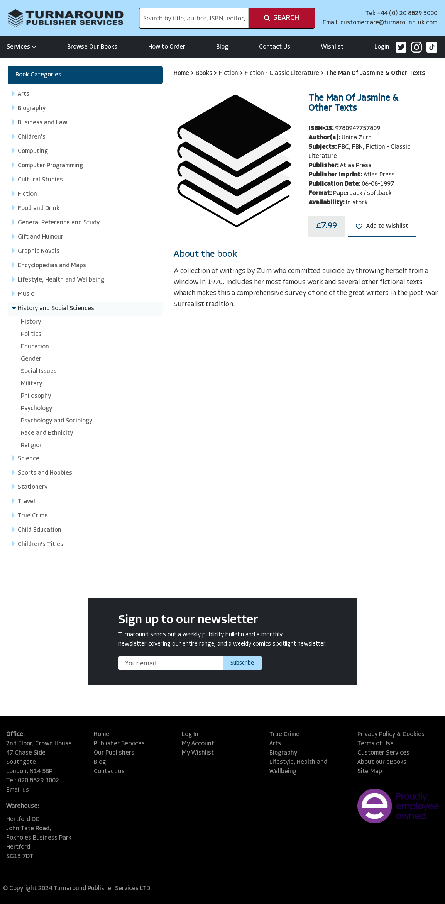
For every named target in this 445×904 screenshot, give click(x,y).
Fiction (229, 73)
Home (182, 73)
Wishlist (332, 47)
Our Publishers (114, 753)
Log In (190, 734)
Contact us (109, 771)
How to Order (166, 47)
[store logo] (66, 18)
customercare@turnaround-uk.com (388, 23)
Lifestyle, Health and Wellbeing (298, 767)
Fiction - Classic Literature (283, 73)
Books (205, 73)
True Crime (284, 734)
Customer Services (383, 753)
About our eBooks (381, 762)
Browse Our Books (92, 47)
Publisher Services (119, 744)
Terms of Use (375, 744)
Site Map (369, 771)
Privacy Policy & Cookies (391, 734)
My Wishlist (198, 753)
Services (21, 47)
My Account (198, 744)
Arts (275, 744)
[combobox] (194, 18)
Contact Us (274, 47)
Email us (17, 790)
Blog (222, 47)
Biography (283, 753)
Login (381, 47)
